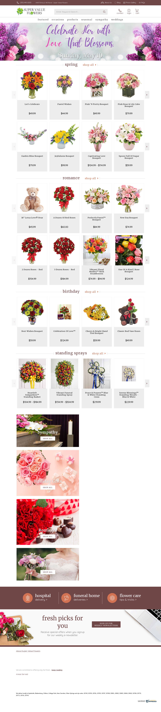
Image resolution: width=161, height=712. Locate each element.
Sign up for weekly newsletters (106, 540)
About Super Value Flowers (28, 566)
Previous (14, 95)
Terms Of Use (100, 710)
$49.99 (32, 113)
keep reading (57, 585)
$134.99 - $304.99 (64, 402)
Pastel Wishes (64, 104)
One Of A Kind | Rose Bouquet (129, 270)
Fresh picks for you (62, 541)
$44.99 (64, 113)
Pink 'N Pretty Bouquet (96, 104)
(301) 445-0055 (25, 3)
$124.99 (129, 278)
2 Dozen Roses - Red (32, 269)
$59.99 (128, 165)
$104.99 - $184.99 (32, 402)
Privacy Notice (112, 710)
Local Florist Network (127, 710)
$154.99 (32, 278)
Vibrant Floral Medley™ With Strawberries (96, 271)
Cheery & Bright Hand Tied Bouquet (97, 332)
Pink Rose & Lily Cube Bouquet (129, 105)
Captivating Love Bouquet (96, 157)
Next (147, 95)
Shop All (88, 64)
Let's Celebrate (32, 104)
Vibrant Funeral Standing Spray (64, 394)
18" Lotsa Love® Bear (32, 217)
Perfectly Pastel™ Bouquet (97, 218)
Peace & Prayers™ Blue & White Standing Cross (96, 395)
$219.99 (97, 402)
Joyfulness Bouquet (64, 156)
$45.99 (32, 226)
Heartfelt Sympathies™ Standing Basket (32, 395)
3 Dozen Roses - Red (64, 269)
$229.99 (129, 402)
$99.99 (64, 165)
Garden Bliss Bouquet (32, 156)
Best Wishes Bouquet (32, 331)
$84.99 (96, 226)
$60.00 (64, 226)
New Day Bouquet (129, 217)
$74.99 (128, 226)
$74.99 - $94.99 (97, 278)
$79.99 (128, 113)
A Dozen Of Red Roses (64, 217)
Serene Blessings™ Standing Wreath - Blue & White (129, 395)
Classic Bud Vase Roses (128, 331)
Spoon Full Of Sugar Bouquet (129, 157)
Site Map (139, 710)
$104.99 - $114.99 (97, 165)
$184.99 (64, 278)
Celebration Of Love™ (64, 331)
